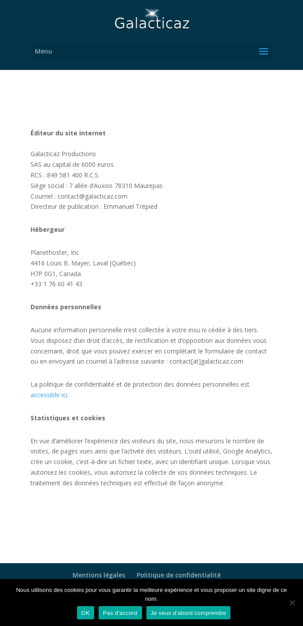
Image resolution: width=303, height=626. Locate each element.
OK (85, 613)
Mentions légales (99, 575)
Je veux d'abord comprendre (188, 613)
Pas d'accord (120, 613)
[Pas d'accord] (292, 602)
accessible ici (49, 395)
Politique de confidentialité (179, 575)
